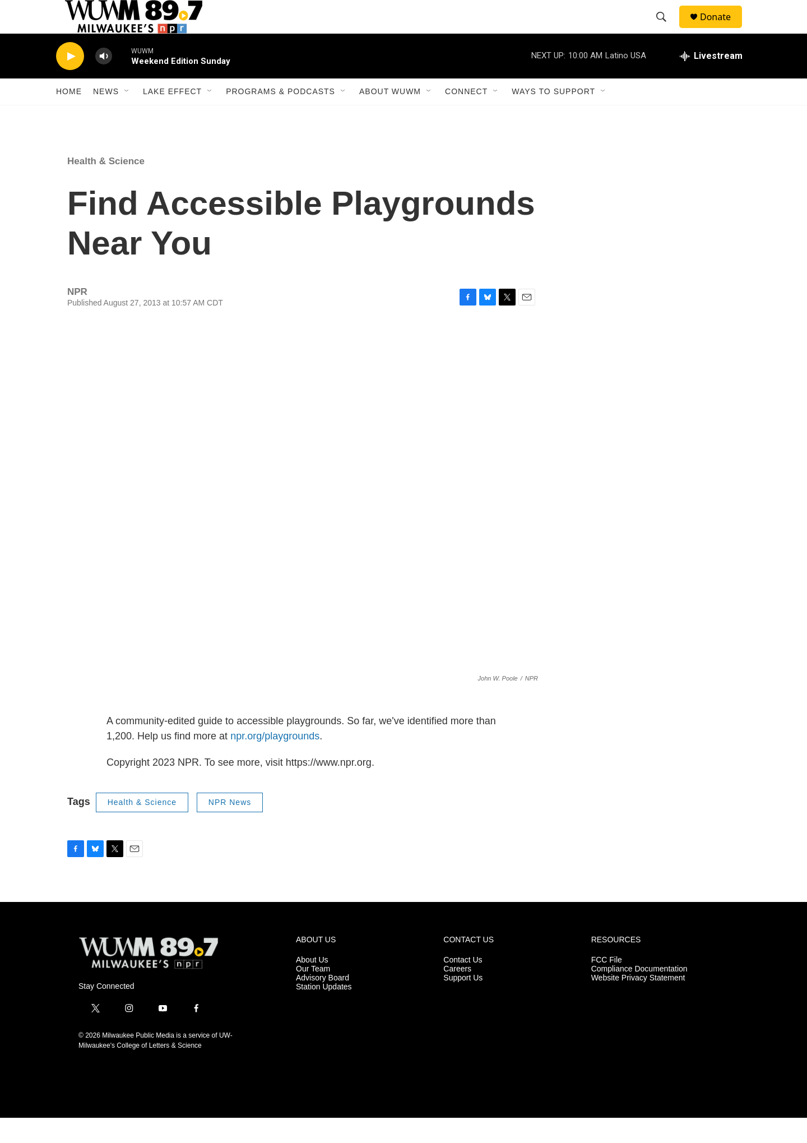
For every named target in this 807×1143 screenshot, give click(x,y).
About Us (312, 985)
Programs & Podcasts (280, 116)
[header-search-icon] (666, 30)
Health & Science (106, 186)
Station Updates (324, 1012)
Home (69, 116)
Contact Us (462, 985)
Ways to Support (553, 116)
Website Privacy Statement (638, 1003)
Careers (457, 994)
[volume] (103, 81)
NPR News (229, 827)
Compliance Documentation (639, 994)
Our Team (313, 994)
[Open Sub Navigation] (127, 116)
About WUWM (390, 116)
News (106, 116)
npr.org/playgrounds (274, 761)
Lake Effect (172, 116)
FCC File (606, 985)
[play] (70, 81)
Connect (466, 116)
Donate (722, 29)
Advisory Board (322, 1003)
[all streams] (711, 81)
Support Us (463, 1003)
